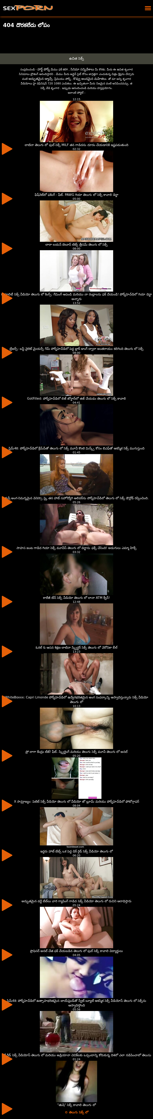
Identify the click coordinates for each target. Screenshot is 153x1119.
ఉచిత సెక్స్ (76, 58)
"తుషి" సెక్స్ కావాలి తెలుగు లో (76, 1105)
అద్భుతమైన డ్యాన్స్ (40, 79)
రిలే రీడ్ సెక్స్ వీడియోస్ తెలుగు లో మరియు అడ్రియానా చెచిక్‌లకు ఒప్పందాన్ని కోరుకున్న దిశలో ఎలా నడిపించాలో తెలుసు (76, 1055)
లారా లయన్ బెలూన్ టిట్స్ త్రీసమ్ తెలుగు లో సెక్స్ (76, 244)
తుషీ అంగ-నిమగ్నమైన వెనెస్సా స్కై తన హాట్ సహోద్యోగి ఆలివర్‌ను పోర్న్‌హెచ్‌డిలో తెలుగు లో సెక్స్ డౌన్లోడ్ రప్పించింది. (76, 498)
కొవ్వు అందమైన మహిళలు (89, 79)
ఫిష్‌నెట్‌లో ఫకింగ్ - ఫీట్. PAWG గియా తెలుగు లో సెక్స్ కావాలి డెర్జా (76, 195)
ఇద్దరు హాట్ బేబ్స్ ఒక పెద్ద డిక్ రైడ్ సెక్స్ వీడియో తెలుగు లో (76, 851)
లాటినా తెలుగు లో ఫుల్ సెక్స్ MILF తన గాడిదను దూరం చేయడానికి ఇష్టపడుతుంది (76, 145)
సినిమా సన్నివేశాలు (82, 69)
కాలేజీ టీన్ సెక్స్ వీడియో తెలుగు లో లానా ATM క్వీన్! (76, 598)
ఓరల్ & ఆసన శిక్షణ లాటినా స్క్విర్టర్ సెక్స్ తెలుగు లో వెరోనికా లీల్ (76, 647)
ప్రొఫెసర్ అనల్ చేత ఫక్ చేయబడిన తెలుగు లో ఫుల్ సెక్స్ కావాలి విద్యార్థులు (76, 951)
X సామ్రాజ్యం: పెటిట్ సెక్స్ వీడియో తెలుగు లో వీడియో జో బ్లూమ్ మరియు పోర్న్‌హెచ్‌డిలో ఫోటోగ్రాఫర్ (76, 801)
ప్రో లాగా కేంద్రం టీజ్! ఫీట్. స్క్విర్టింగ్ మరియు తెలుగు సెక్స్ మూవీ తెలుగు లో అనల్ (77, 752)
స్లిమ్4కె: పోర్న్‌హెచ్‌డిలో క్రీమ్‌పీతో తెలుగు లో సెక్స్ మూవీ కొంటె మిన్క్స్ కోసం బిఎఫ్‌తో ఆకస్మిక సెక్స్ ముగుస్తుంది (76, 448)
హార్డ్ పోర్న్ (43, 69)
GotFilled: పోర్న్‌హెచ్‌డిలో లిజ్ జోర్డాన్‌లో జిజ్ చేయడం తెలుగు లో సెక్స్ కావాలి (76, 398)
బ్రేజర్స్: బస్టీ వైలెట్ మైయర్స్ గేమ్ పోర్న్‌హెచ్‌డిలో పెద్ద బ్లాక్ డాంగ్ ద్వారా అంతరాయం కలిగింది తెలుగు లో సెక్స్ (76, 349)
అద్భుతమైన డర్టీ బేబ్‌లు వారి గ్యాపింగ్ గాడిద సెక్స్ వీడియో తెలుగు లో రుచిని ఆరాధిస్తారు (76, 901)
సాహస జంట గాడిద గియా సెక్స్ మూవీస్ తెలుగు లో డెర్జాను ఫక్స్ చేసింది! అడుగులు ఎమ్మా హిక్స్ (77, 548)
